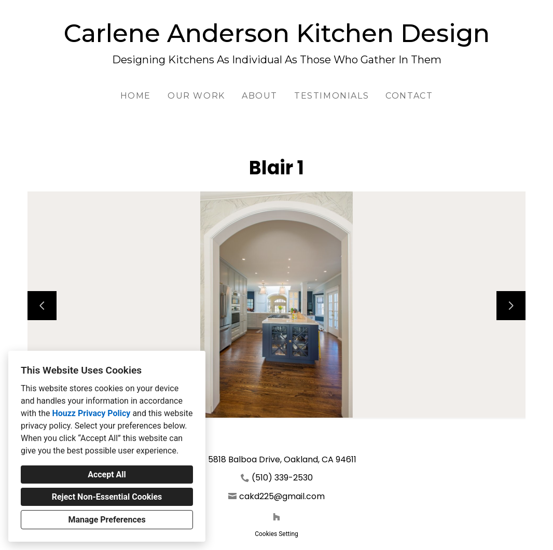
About (260, 96)
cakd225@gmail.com (282, 496)
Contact (409, 96)
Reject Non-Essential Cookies (107, 497)
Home (135, 96)
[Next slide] (511, 305)
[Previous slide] (42, 305)
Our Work (196, 96)
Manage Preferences (106, 520)
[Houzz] (276, 517)
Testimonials (331, 96)
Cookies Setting (276, 534)
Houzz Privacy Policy (91, 413)
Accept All (107, 474)
